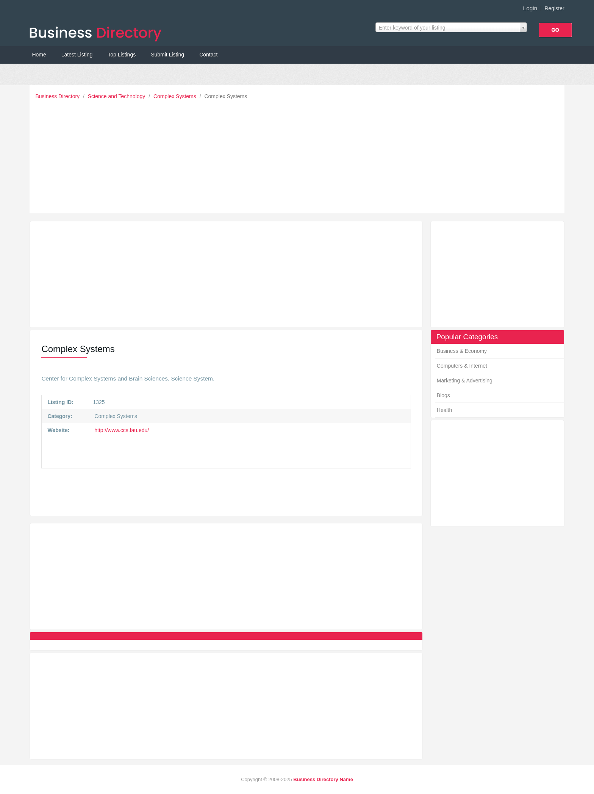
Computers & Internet (462, 366)
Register (554, 8)
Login (530, 8)
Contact (208, 55)
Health (444, 410)
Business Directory (58, 96)
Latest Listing (77, 55)
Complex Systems (175, 96)
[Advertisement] (299, 155)
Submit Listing (167, 55)
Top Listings (122, 55)
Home (39, 55)
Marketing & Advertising (464, 380)
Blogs (443, 395)
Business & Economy (462, 351)
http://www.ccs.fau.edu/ (121, 430)
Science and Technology (117, 96)
